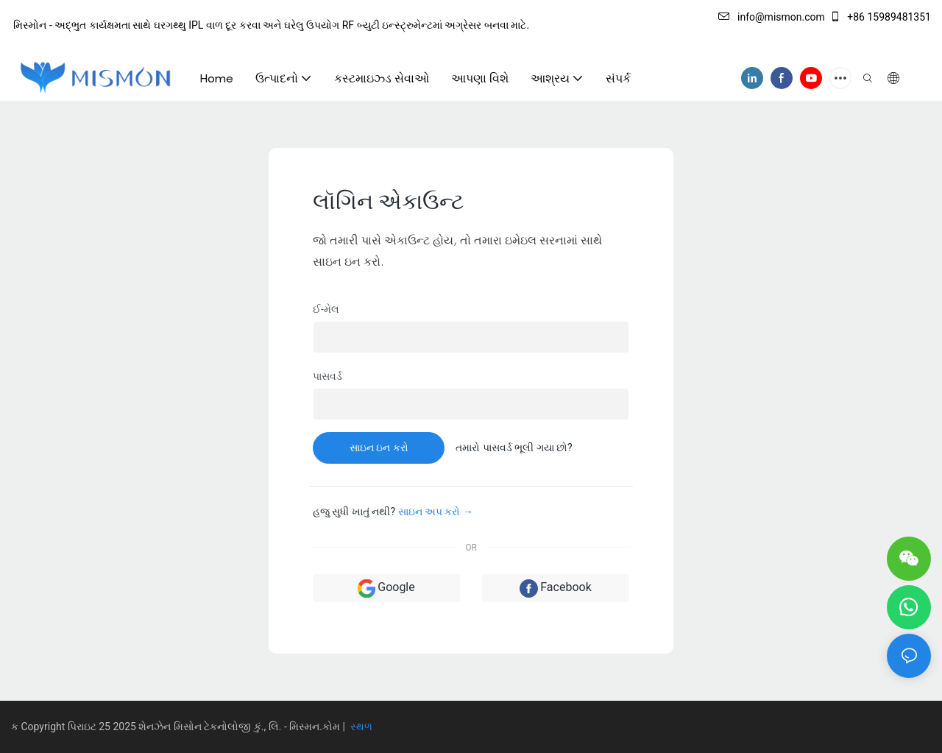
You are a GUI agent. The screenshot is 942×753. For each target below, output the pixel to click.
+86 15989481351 (880, 17)
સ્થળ (359, 726)
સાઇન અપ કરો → (435, 511)
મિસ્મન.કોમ (315, 726)
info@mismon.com (771, 17)
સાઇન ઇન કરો (379, 447)
